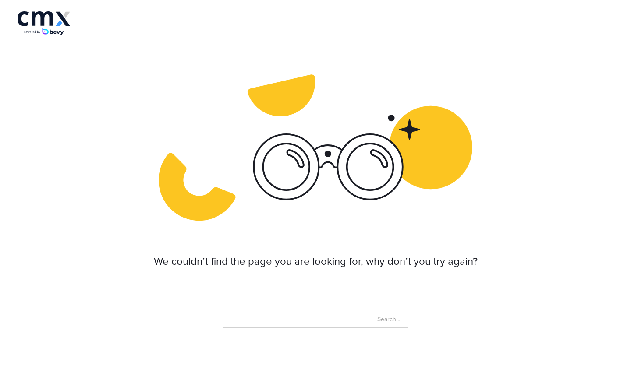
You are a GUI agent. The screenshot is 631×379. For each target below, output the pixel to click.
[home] (44, 23)
